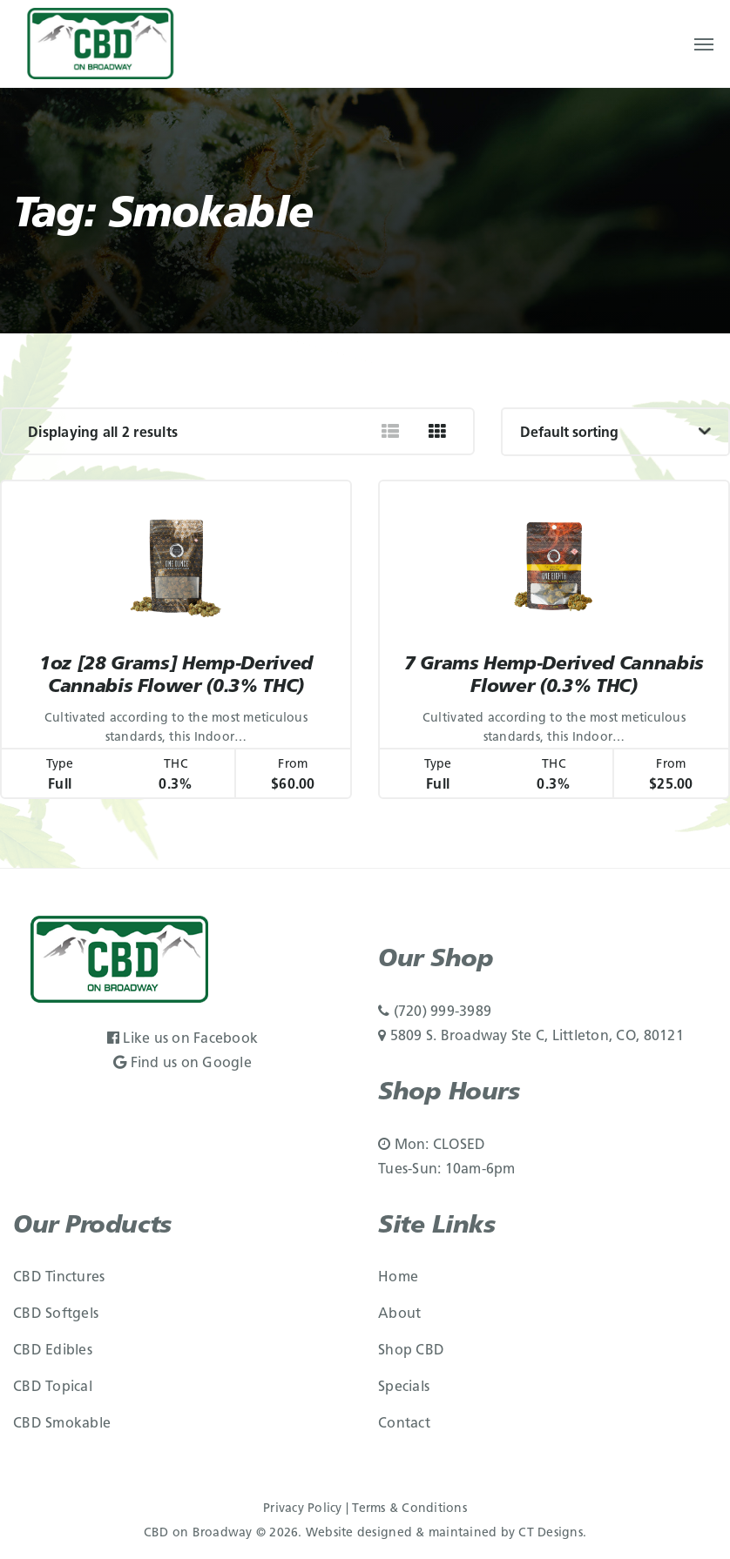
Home (398, 1278)
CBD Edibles (52, 1351)
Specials (403, 1387)
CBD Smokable (62, 1424)
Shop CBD (411, 1351)
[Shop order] (615, 431)
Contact (404, 1424)
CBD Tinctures (59, 1278)
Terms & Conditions (409, 1508)
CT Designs (550, 1533)
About (399, 1314)
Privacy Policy (302, 1508)
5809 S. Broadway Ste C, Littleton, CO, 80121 (531, 1037)
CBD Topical (52, 1387)
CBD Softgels (55, 1314)
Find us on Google (182, 1064)
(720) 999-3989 (434, 1012)
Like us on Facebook (182, 1039)
